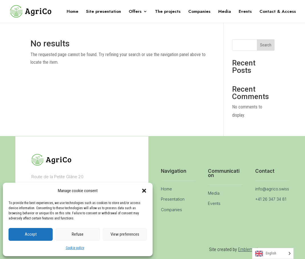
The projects (168, 12)
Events (245, 12)
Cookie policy (75, 248)
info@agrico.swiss (272, 188)
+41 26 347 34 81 (270, 199)
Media (224, 12)
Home (72, 12)
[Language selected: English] (273, 253)
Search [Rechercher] (265, 45)
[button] (144, 191)
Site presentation (103, 12)
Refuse (77, 234)
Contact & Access (277, 12)
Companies (199, 12)
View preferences (124, 234)
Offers (135, 12)
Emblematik (248, 249)
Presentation (173, 199)
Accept (31, 234)
